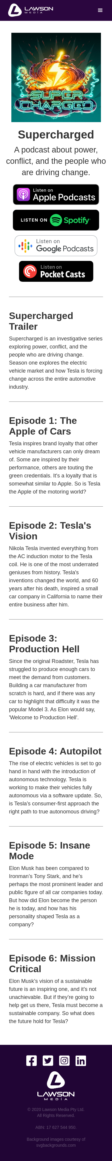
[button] (100, 10)
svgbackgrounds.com (56, 1145)
